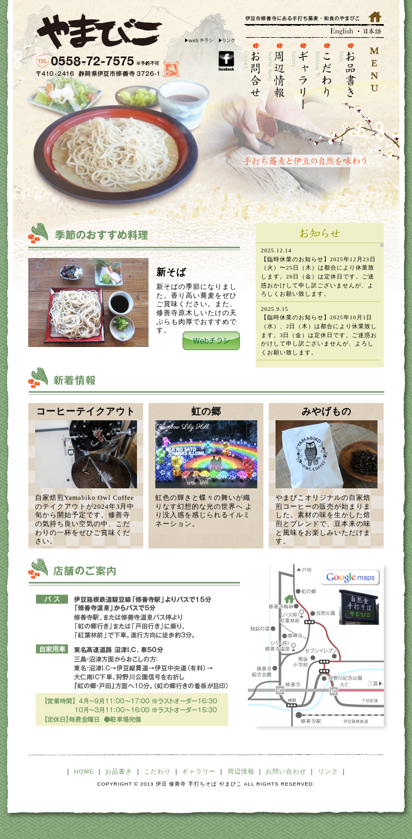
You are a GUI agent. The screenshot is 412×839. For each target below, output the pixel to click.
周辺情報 (241, 771)
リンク (328, 771)
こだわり (157, 771)
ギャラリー (199, 771)
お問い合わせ (286, 771)
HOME (84, 771)
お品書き (118, 771)
